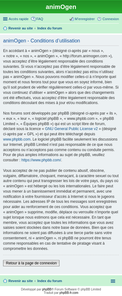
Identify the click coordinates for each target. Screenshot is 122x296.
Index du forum (49, 281)
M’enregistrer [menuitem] (85, 19)
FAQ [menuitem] (39, 19)
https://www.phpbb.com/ (41, 160)
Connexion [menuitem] (110, 19)
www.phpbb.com (16, 139)
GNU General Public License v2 (71, 129)
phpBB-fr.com (68, 292)
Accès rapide (19, 19)
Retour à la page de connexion (31, 263)
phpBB (46, 289)
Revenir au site (20, 281)
